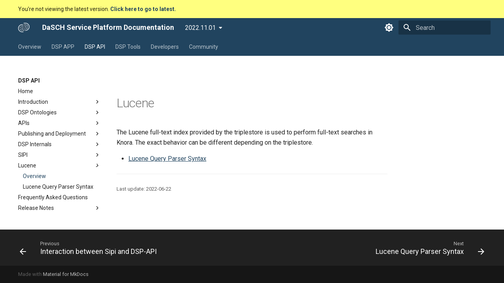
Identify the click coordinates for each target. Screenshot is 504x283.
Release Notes (59, 207)
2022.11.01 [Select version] (200, 27)
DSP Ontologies (59, 112)
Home (25, 91)
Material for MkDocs (66, 274)
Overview (29, 47)
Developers (165, 47)
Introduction (59, 101)
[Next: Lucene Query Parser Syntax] (428, 247)
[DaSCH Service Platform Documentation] (24, 27)
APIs (59, 123)
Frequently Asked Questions (53, 197)
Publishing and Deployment (59, 133)
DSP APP (63, 47)
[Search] (444, 27)
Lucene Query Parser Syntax (58, 187)
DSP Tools (128, 47)
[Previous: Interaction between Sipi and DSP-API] (90, 247)
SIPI (59, 154)
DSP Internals (59, 144)
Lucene (59, 165)
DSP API (95, 47)
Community (203, 47)
